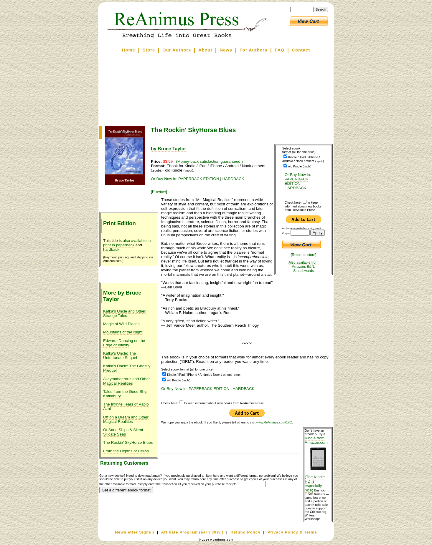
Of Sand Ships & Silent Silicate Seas (123, 432)
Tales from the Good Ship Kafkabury (125, 393)
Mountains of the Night (122, 332)
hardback (111, 249)
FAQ (279, 50)
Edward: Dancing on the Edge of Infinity (124, 342)
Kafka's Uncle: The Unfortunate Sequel (120, 355)
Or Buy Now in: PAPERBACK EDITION (298, 179)
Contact (301, 50)
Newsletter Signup (134, 532)
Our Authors (176, 50)
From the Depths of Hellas (126, 451)
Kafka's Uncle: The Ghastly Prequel (126, 368)
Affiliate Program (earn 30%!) (192, 532)
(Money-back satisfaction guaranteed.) (209, 161)
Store (149, 50)
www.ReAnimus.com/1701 (274, 422)
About (205, 50)
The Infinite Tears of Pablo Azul (126, 406)
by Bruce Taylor (168, 148)
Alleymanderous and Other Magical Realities (126, 381)
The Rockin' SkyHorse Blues (128, 442)
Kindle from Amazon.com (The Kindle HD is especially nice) (318, 464)
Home (128, 50)
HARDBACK (295, 188)
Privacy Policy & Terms (292, 532)
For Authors (253, 50)
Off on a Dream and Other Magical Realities (126, 419)
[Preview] (159, 191)
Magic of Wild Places (121, 324)
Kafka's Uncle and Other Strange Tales (124, 313)
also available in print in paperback (127, 242)
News (226, 50)
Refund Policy (245, 532)
